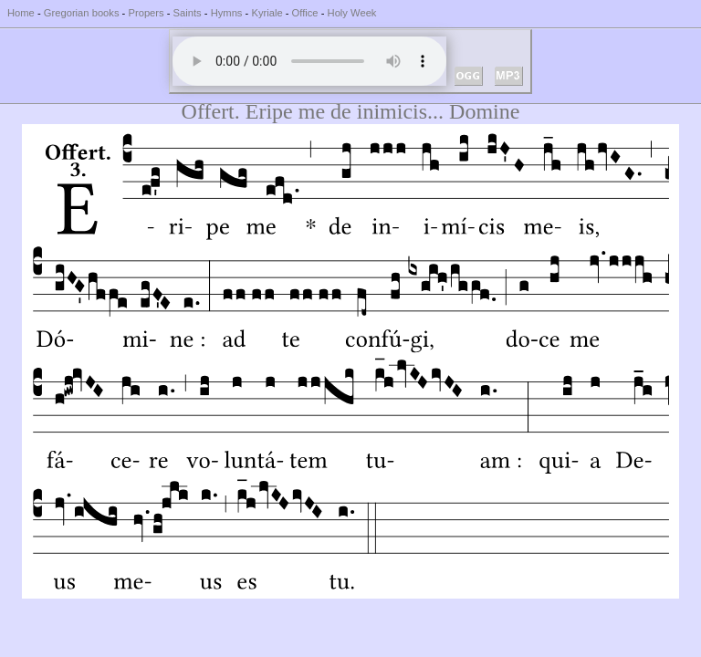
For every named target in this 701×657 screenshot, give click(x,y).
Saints (187, 12)
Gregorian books (82, 12)
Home (21, 12)
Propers (145, 12)
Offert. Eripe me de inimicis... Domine (351, 111)
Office (305, 12)
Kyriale (266, 12)
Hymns (227, 12)
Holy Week (352, 12)
